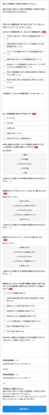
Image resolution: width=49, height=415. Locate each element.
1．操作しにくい (24, 266)
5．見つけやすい (24, 201)
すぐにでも (9, 118)
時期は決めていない (13, 133)
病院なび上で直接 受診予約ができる (19, 306)
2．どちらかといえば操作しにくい (24, 261)
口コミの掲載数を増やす (15, 293)
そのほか (9, 87)
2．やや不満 (24, 168)
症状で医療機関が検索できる (16, 326)
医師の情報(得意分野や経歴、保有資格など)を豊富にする (24, 299)
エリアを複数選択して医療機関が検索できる (22, 321)
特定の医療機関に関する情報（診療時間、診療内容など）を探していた (24, 73)
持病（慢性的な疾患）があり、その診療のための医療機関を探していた (24, 45)
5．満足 (24, 155)
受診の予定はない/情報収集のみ (18, 138)
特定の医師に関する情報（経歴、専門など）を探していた (24, 81)
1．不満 (24, 173)
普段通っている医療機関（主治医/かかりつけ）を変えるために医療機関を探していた (24, 66)
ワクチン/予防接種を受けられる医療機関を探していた (24, 53)
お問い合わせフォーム (32, 396)
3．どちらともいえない (24, 164)
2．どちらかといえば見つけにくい (24, 215)
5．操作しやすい (24, 247)
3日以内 (8, 123)
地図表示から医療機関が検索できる (19, 311)
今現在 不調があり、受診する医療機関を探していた (24, 37)
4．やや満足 (24, 159)
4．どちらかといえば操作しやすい (24, 252)
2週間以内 (9, 128)
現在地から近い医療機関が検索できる (20, 316)
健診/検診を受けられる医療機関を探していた (23, 59)
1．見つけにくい (24, 219)
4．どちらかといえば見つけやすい (24, 206)
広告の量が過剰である (14, 331)
